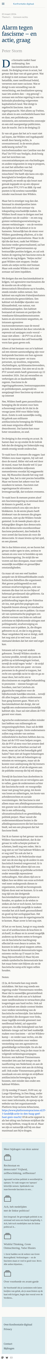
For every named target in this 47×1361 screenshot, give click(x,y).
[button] (3, 3)
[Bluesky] (7, 1357)
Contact (8, 1343)
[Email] (11, 1357)
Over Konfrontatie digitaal (18, 1324)
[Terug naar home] (23, 3)
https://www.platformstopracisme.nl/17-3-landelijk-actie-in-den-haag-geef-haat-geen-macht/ (24, 1114)
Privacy (8, 1329)
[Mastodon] (2, 1357)
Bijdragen (9, 1348)
